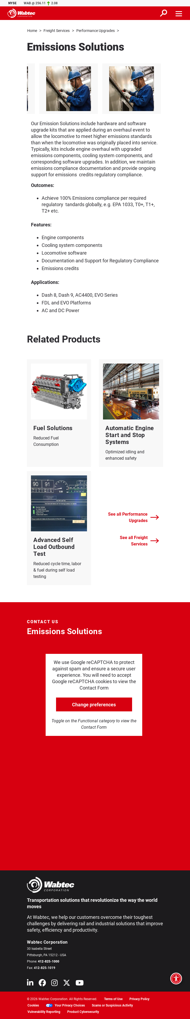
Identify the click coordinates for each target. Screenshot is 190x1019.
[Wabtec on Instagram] (54, 983)
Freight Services (56, 30)
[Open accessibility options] (176, 978)
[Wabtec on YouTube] (80, 983)
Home (32, 30)
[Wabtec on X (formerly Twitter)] (66, 983)
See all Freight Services (139, 540)
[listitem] (97, 88)
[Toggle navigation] (179, 13)
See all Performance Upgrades (133, 517)
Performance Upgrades (95, 30)
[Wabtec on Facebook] (42, 983)
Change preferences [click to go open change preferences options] (94, 704)
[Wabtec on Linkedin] (30, 983)
